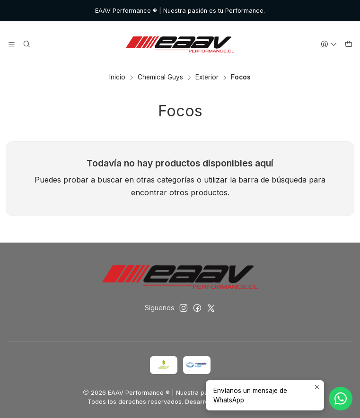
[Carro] (348, 45)
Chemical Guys (160, 77)
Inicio (117, 77)
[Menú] (12, 45)
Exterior (207, 77)
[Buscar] (26, 45)
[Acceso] (329, 45)
